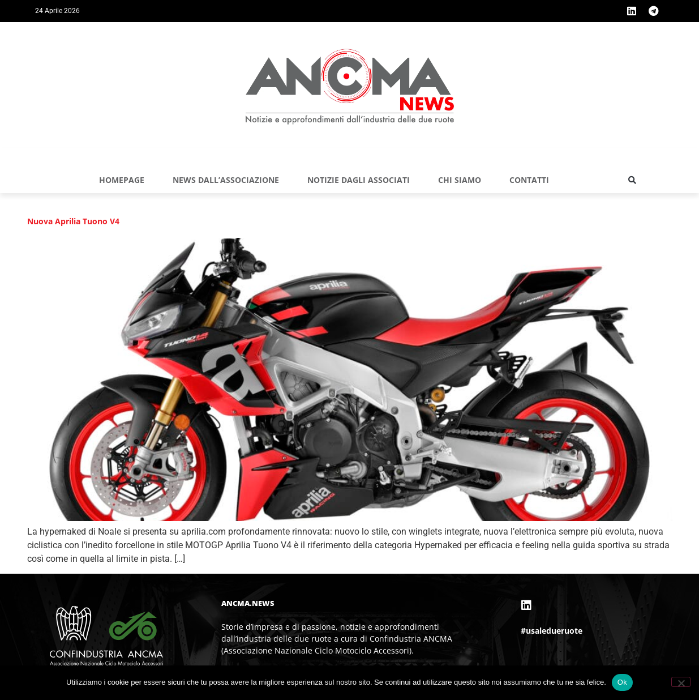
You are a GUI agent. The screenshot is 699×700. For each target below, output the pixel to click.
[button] (632, 180)
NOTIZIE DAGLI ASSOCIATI (358, 179)
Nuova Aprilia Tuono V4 (73, 221)
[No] (681, 682)
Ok (622, 682)
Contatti (529, 179)
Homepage (121, 179)
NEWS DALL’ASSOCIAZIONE (226, 179)
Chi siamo (459, 179)
